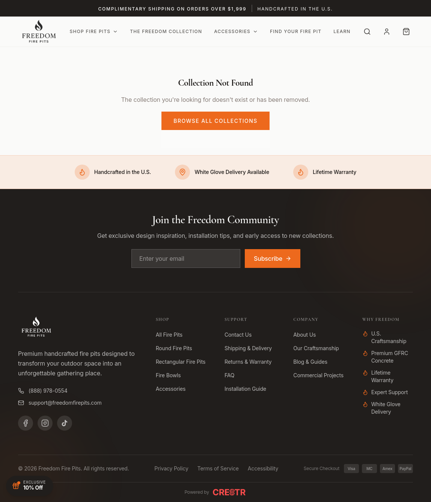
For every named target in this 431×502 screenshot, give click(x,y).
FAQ (229, 375)
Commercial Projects (318, 375)
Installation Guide (245, 389)
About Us (304, 334)
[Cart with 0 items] (406, 31)
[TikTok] (64, 423)
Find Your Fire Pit (295, 31)
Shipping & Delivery (248, 348)
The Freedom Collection (166, 31)
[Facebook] (25, 423)
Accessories (236, 31)
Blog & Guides (310, 361)
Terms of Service (218, 468)
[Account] (386, 31)
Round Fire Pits (174, 348)
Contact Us (238, 334)
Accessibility (263, 468)
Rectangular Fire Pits (181, 361)
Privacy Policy (171, 468)
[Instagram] (45, 423)
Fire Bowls (168, 375)
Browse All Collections (215, 121)
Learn (341, 31)
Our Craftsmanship (316, 348)
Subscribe (272, 258)
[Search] (367, 31)
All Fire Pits (169, 334)
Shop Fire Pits (94, 31)
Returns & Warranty (248, 361)
